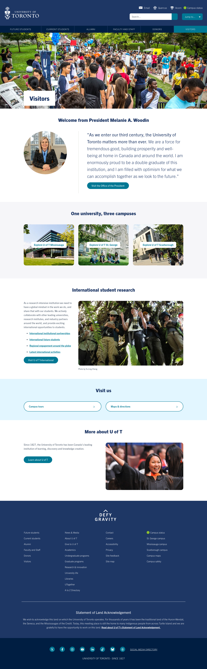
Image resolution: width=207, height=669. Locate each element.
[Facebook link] (62, 649)
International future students (44, 339)
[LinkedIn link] (92, 649)
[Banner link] (103, 71)
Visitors (190, 29)
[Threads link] (122, 649)
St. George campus (156, 538)
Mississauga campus (157, 544)
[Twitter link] (52, 649)
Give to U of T (71, 544)
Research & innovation (76, 567)
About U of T (71, 538)
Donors (157, 29)
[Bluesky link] (112, 649)
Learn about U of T (38, 459)
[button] (192, 16)
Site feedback (112, 555)
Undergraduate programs (77, 555)
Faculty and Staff (124, 29)
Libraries (69, 578)
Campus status (195, 7)
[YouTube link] (82, 649)
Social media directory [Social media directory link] (143, 649)
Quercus (162, 7)
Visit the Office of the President (108, 185)
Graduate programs (74, 561)
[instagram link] (72, 649)
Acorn (178, 7)
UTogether (70, 584)
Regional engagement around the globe (50, 345)
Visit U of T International (41, 360)
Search (175, 16)
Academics (70, 549)
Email (147, 7)
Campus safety (154, 561)
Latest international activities (44, 351)
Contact (109, 532)
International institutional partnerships (49, 333)
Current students (57, 29)
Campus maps (154, 555)
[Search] (151, 16)
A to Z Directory (72, 590)
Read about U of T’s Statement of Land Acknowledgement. (131, 627)
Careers (109, 538)
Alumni (91, 29)
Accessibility (112, 544)
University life (71, 572)
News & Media (72, 532)
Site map (110, 561)
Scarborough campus (157, 549)
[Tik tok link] (102, 649)
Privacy (109, 549)
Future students (20, 29)
